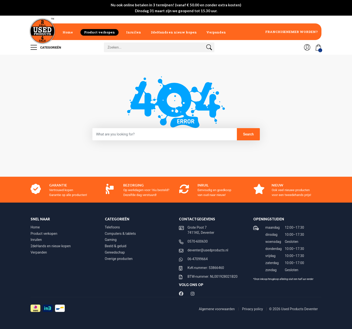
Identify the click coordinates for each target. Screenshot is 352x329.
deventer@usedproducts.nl (207, 250)
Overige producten (119, 259)
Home (68, 32)
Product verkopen (99, 32)
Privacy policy (253, 309)
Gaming (111, 240)
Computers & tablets (120, 234)
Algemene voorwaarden (217, 309)
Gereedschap (115, 252)
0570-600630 (197, 241)
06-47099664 (197, 259)
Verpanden (216, 32)
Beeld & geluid (115, 246)
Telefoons (112, 227)
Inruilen (133, 32)
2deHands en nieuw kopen (174, 32)
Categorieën (46, 47)
